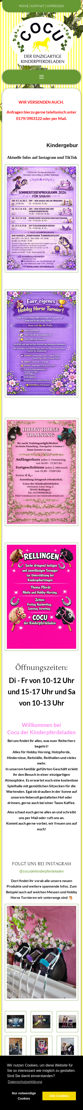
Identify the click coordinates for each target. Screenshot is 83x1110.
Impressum (55, 6)
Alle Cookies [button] (59, 1096)
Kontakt (37, 6)
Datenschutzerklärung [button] (25, 1082)
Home (23, 6)
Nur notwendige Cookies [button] (24, 1095)
